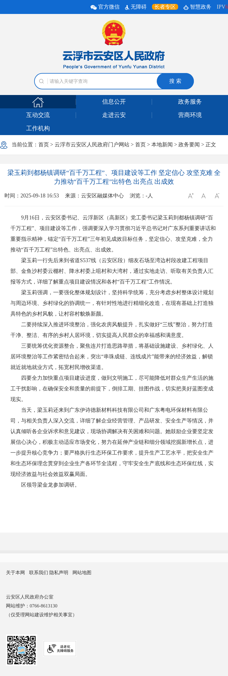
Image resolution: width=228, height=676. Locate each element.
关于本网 (15, 572)
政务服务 (190, 101)
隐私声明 (58, 572)
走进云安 (114, 115)
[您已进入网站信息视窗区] (114, 572)
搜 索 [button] (175, 81)
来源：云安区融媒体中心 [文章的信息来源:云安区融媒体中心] (94, 196)
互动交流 (38, 115)
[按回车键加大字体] (190, 196)
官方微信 (106, 7)
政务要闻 (189, 145)
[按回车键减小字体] (217, 196)
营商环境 (190, 115)
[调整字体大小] (190, 196)
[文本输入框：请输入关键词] (114, 81)
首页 (43, 145)
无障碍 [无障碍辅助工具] (136, 7)
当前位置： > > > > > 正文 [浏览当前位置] (108, 145)
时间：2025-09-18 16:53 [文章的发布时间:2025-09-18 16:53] (31, 196)
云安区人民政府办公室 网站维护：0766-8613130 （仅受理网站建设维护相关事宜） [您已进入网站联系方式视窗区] (41, 605)
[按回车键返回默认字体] (203, 196)
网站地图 (81, 572)
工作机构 (38, 128)
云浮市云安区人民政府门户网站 (92, 145)
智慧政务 (197, 7)
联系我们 (38, 572)
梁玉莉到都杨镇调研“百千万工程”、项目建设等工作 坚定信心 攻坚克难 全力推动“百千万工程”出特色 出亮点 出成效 (114, 177)
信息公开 (114, 101)
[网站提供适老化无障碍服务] (60, 648)
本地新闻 (162, 145)
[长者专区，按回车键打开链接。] (165, 7)
